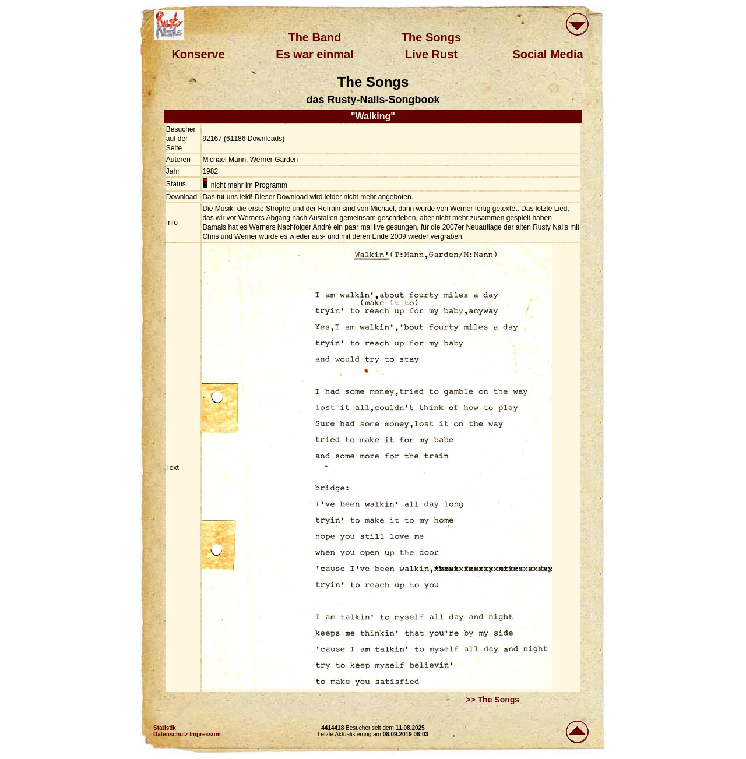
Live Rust (431, 54)
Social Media (547, 54)
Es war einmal (314, 54)
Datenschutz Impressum (187, 734)
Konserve (197, 54)
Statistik (164, 728)
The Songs (431, 37)
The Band (314, 37)
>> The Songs (492, 699)
